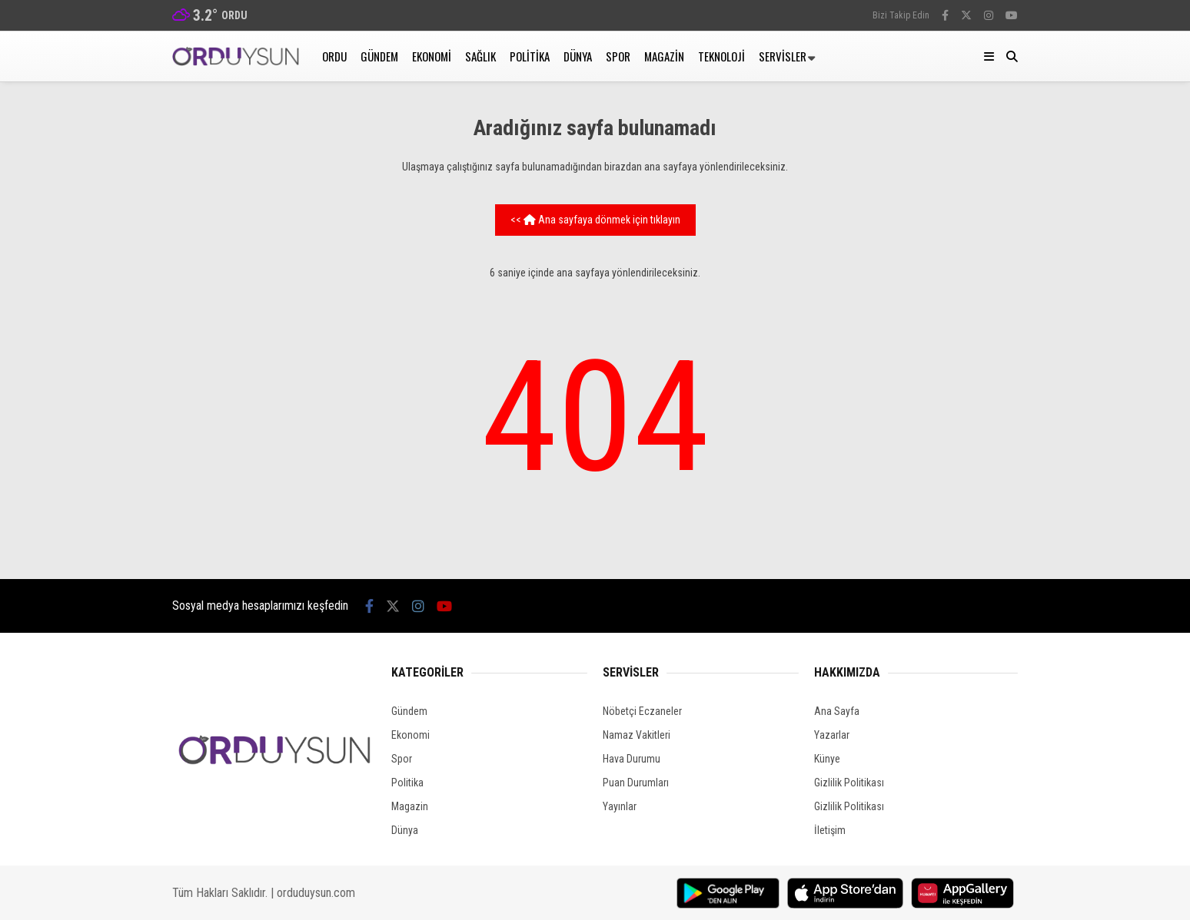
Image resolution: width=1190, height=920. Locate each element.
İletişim (830, 830)
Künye (827, 759)
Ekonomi (431, 56)
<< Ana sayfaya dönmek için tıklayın (595, 219)
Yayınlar (620, 806)
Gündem (379, 56)
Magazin (664, 56)
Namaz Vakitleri (636, 735)
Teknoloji (721, 56)
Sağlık (480, 56)
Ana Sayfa (836, 711)
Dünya (577, 56)
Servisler (782, 56)
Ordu (334, 56)
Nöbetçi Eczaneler (642, 711)
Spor (618, 56)
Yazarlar (831, 735)
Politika (530, 56)
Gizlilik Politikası (849, 782)
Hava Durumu (631, 759)
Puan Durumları (636, 782)
